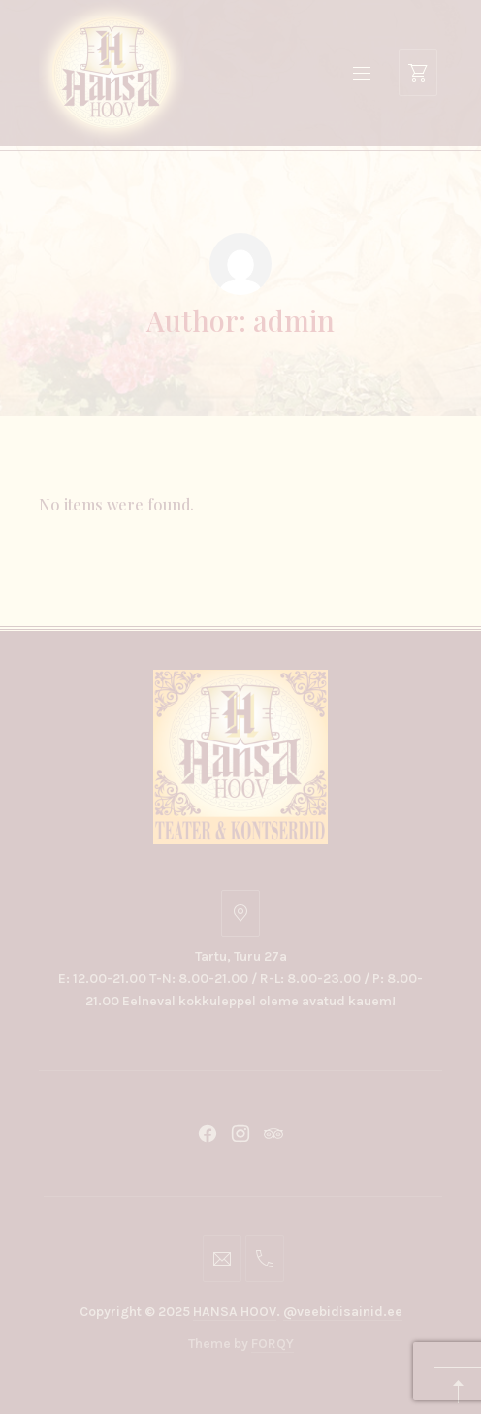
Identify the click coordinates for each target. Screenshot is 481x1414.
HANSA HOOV (234, 1311)
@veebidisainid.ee (342, 1311)
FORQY (272, 1343)
